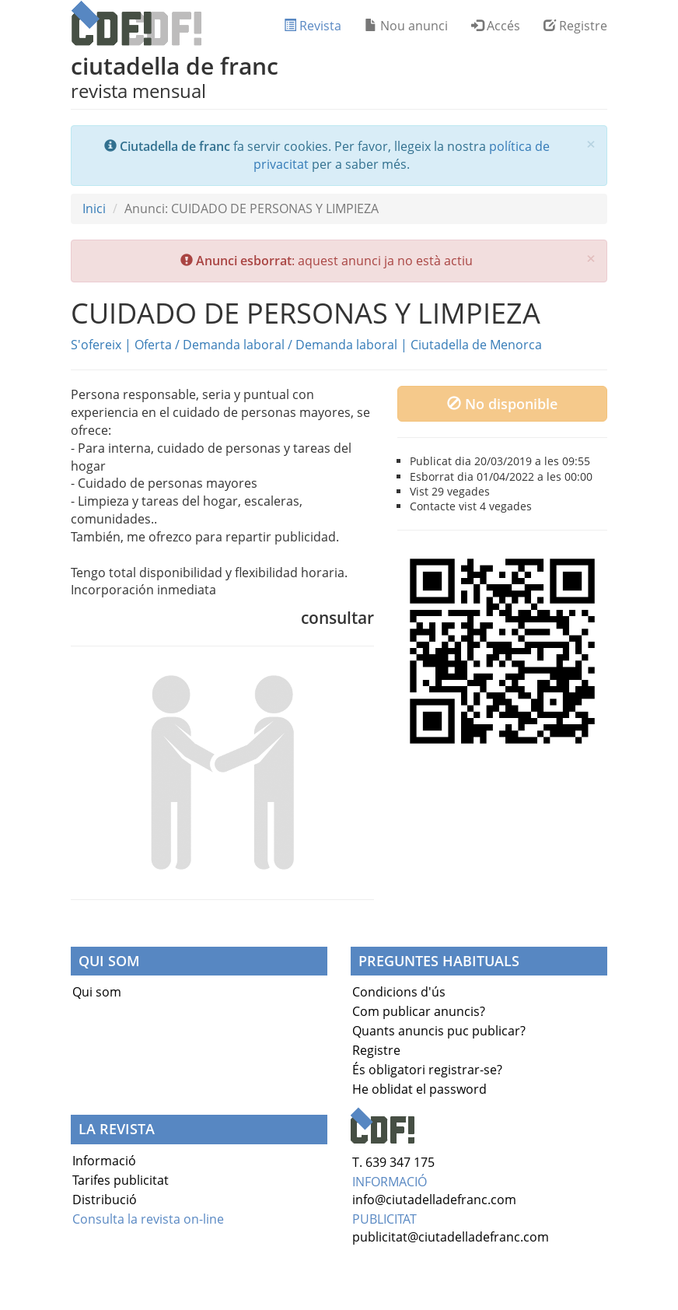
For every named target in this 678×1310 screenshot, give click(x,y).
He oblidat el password (419, 1089)
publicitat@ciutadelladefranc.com (450, 1236)
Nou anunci (406, 25)
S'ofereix (96, 344)
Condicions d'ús (399, 991)
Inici (94, 208)
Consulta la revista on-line (148, 1219)
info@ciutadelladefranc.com (434, 1199)
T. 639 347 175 (393, 1162)
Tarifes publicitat (120, 1180)
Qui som (96, 991)
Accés (495, 25)
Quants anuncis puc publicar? (439, 1030)
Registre (575, 25)
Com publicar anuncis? (418, 1011)
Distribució (104, 1199)
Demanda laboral (346, 344)
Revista (312, 25)
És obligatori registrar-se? (427, 1069)
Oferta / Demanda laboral (210, 344)
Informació (104, 1160)
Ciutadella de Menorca (476, 344)
